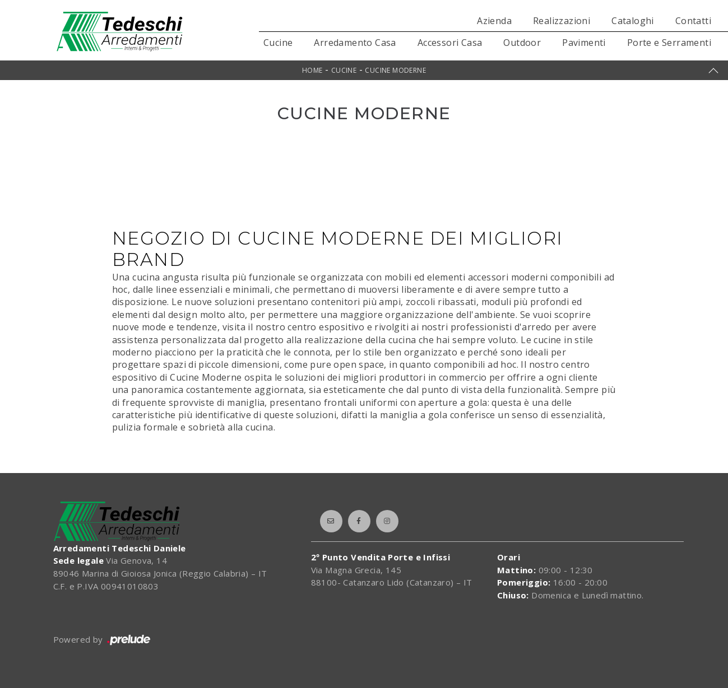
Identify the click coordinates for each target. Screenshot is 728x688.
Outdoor (522, 42)
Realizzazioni (561, 21)
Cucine (278, 42)
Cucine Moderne (395, 70)
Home (312, 70)
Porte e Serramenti (669, 42)
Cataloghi (632, 21)
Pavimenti (584, 42)
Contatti (693, 21)
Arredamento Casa (355, 42)
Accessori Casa (450, 42)
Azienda (494, 21)
